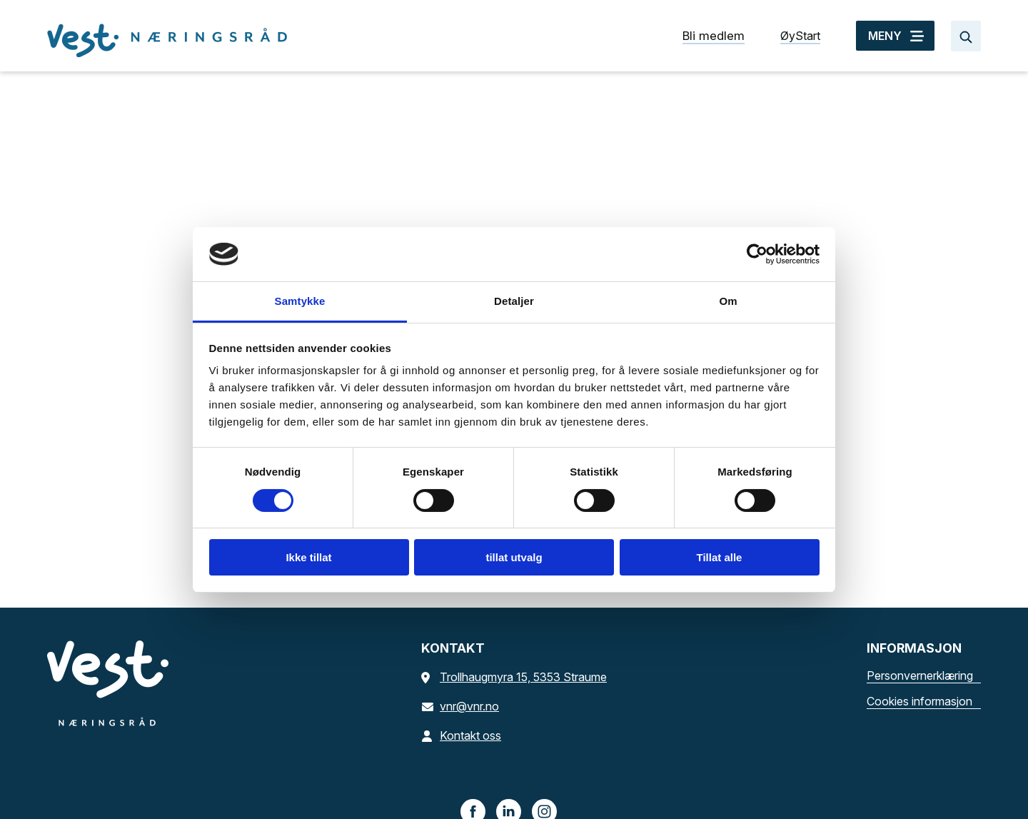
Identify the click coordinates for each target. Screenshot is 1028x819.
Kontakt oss (461, 735)
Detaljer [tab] (514, 301)
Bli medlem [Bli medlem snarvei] (713, 36)
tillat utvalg (513, 557)
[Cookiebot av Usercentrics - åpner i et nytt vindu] (757, 254)
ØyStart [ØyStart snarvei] (800, 36)
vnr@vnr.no (460, 706)
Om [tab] (728, 301)
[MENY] (895, 36)
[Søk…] (966, 36)
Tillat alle (719, 557)
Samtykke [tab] (300, 301)
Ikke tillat (308, 557)
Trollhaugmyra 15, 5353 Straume (514, 677)
